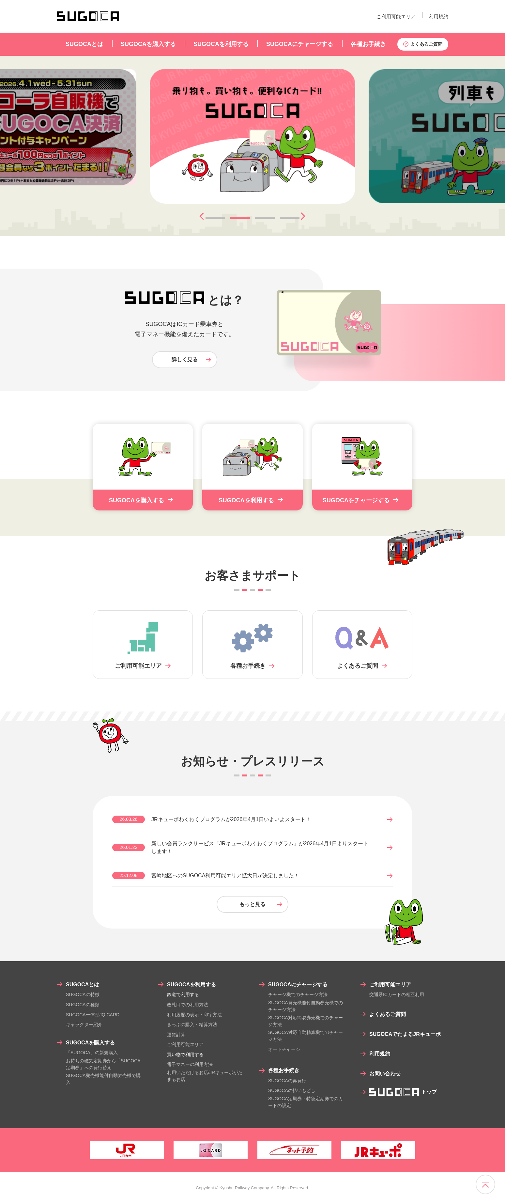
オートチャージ (284, 1049)
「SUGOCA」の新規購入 (92, 1052)
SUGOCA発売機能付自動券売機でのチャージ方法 (305, 1006)
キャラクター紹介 (84, 1024)
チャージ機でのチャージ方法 (298, 994)
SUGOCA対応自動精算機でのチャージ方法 (305, 1036)
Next (300, 216)
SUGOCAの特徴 (82, 994)
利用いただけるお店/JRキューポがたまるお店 (204, 1076)
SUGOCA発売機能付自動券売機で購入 (103, 1079)
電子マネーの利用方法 (190, 1064)
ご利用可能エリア (396, 16)
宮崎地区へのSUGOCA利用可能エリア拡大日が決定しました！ (225, 875)
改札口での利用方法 (187, 1004)
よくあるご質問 (426, 44)
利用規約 (438, 16)
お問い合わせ (385, 1073)
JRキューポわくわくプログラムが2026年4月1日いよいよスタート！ (231, 819)
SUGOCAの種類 (82, 1004)
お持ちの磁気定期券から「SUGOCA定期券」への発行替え (103, 1064)
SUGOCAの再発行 (287, 1080)
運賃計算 (176, 1034)
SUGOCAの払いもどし (291, 1090)
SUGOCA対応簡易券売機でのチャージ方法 (305, 1021)
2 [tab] (240, 218)
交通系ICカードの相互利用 (396, 994)
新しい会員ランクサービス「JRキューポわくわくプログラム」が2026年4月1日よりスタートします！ (259, 847)
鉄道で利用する (183, 994)
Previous (199, 216)
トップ (403, 1092)
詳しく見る (185, 359)
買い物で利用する (185, 1054)
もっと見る (252, 904)
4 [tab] (289, 218)
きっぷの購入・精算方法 (192, 1024)
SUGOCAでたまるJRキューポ (405, 1034)
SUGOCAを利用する (191, 984)
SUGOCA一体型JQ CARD (92, 1014)
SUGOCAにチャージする (298, 984)
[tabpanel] (252, 136)
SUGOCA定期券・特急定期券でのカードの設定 (305, 1102)
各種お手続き (283, 1070)
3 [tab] (265, 218)
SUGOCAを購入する (90, 1042)
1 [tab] (215, 218)
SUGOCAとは (82, 984)
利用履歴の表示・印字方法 (194, 1014)
